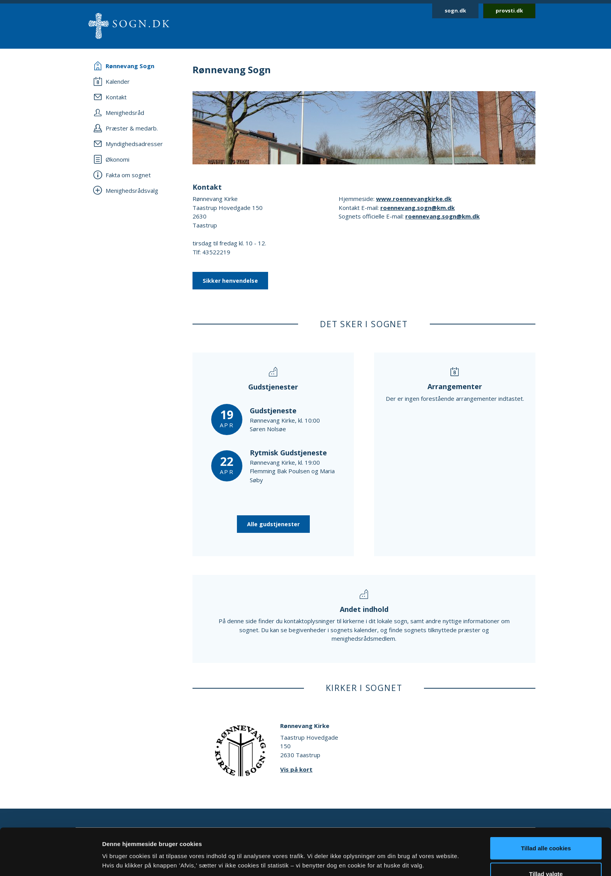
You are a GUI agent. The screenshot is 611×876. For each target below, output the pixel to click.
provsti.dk (509, 10)
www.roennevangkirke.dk (414, 199)
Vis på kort (296, 769)
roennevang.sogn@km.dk (417, 208)
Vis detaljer (405, 846)
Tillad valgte (546, 830)
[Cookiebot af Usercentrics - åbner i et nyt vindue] (50, 861)
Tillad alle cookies (546, 804)
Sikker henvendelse (230, 280)
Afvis (546, 855)
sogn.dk (455, 10)
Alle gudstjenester (273, 524)
